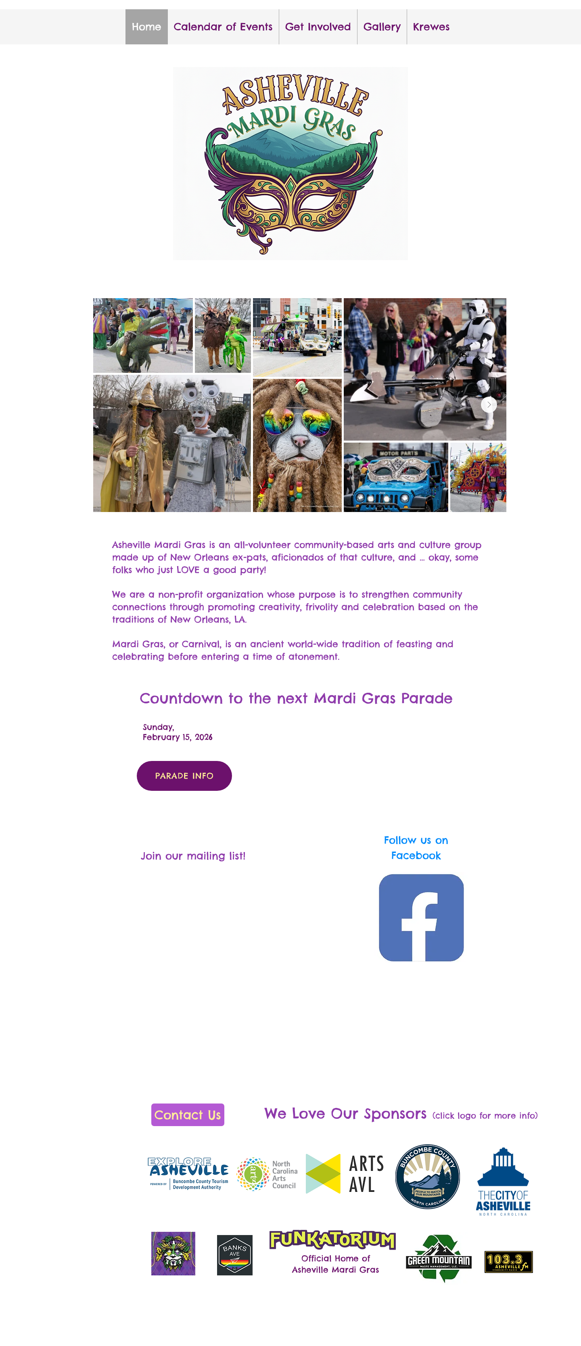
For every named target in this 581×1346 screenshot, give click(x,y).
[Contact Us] (187, 1115)
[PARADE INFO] (184, 776)
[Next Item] (489, 405)
